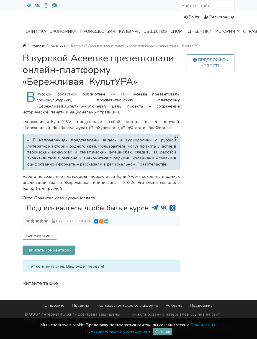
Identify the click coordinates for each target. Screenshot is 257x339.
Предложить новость (210, 62)
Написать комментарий (49, 250)
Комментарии (39, 235)
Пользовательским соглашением (117, 331)
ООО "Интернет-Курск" (51, 314)
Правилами (201, 325)
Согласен (162, 331)
